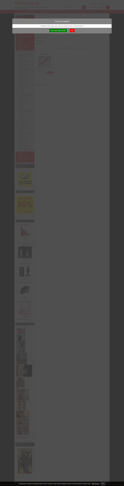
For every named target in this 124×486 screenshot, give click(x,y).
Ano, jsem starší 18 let (58, 30)
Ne (72, 30)
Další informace (95, 483)
